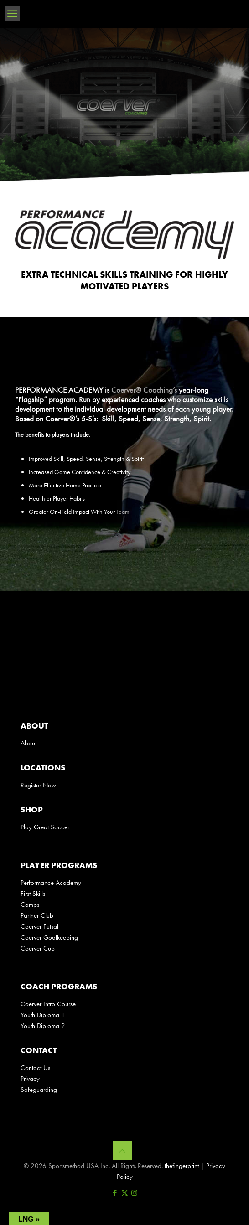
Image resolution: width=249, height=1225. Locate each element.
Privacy (30, 1078)
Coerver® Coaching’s (144, 390)
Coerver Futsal (39, 926)
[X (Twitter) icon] (124, 1193)
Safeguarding (39, 1089)
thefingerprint (182, 1165)
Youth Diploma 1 (43, 1014)
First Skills (33, 893)
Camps (30, 904)
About (28, 743)
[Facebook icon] (115, 1193)
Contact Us (35, 1067)
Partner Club (37, 915)
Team (123, 511)
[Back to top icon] (122, 1150)
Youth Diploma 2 (43, 1025)
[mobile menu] (12, 13)
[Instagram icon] (134, 1193)
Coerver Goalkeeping (49, 937)
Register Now (38, 785)
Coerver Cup (38, 948)
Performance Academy (51, 882)
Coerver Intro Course (48, 1003)
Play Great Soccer (45, 827)
